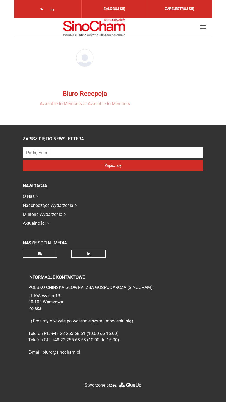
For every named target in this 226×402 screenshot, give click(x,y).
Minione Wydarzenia (42, 214)
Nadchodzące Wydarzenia (48, 205)
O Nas (29, 196)
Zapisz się (113, 165)
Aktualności (34, 223)
